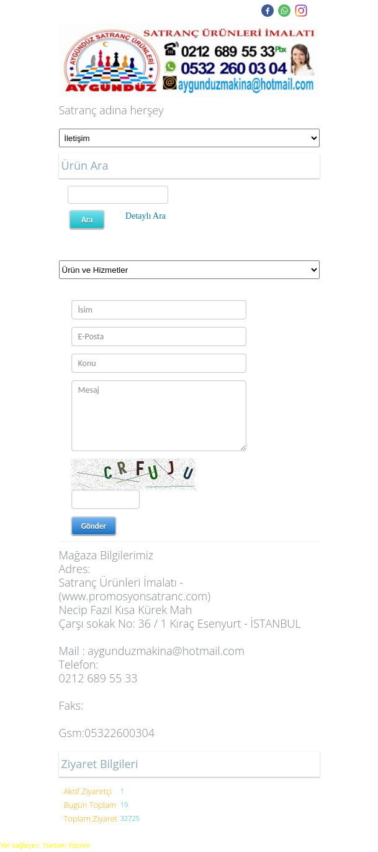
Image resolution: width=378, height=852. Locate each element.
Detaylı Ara (145, 216)
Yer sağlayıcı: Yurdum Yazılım (45, 845)
